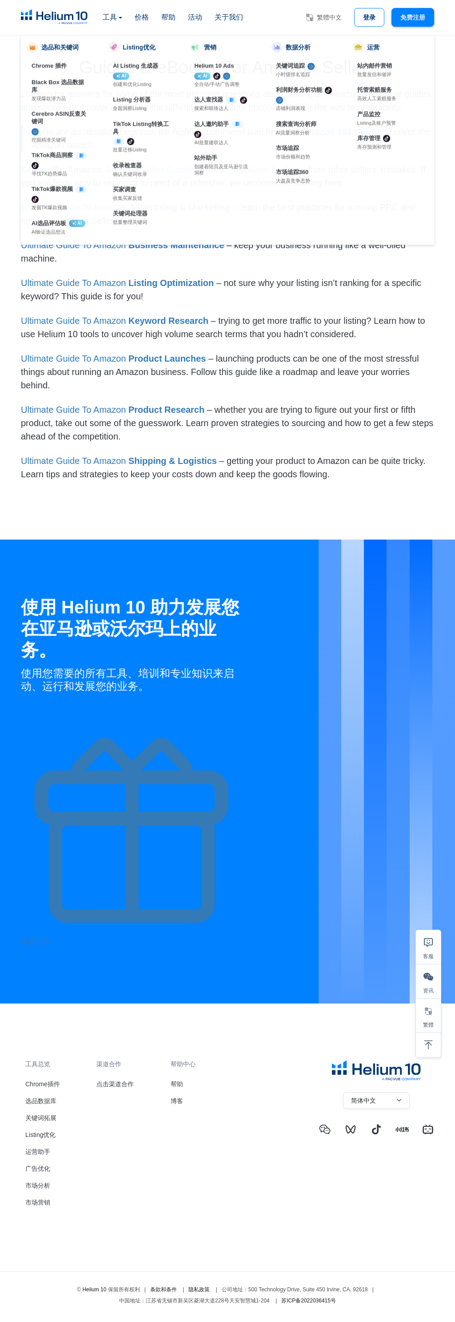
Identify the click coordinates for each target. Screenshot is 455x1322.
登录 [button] (369, 17)
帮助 (168, 17)
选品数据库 (40, 1100)
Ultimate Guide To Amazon (74, 207)
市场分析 (37, 1185)
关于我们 (229, 17)
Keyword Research (168, 321)
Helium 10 (94, 1289)
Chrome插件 (42, 1084)
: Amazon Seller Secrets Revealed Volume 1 (148, 169)
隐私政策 (199, 1289)
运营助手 (37, 1151)
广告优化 (37, 1168)
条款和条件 (163, 1289)
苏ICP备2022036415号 (308, 1301)
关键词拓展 (40, 1117)
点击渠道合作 (115, 1084)
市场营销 (37, 1202)
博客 (177, 1100)
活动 (195, 17)
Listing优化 (40, 1134)
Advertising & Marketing (179, 207)
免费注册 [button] (412, 17)
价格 (142, 17)
